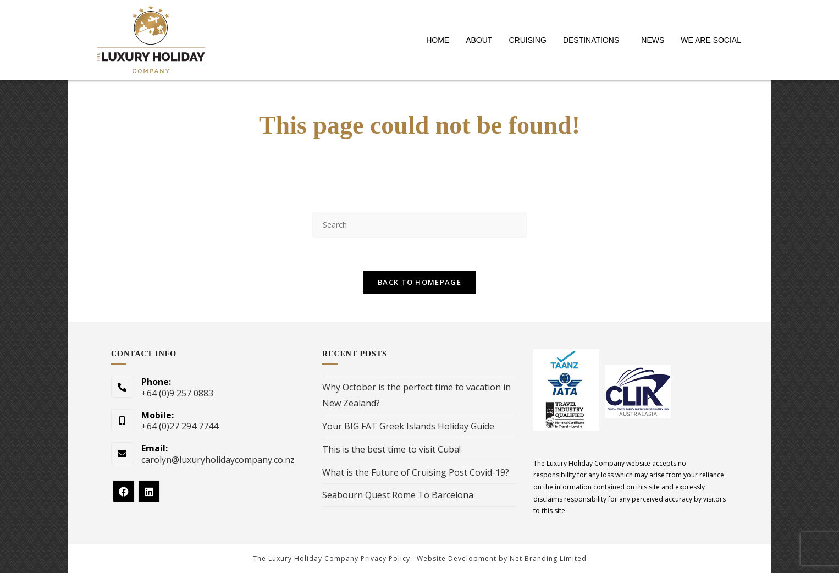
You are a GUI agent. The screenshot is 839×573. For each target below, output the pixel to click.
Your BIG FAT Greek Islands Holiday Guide (408, 426)
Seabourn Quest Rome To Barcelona (397, 495)
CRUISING (527, 40)
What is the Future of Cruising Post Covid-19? (415, 472)
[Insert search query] (419, 225)
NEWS (652, 40)
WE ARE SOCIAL (711, 40)
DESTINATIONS (591, 40)
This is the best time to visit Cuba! (391, 449)
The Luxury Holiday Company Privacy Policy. (332, 558)
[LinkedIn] (149, 491)
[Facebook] (124, 491)
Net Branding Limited (548, 558)
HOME (437, 40)
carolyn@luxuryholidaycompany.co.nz (218, 460)
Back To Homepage (419, 282)
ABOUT (479, 40)
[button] (594, 40)
